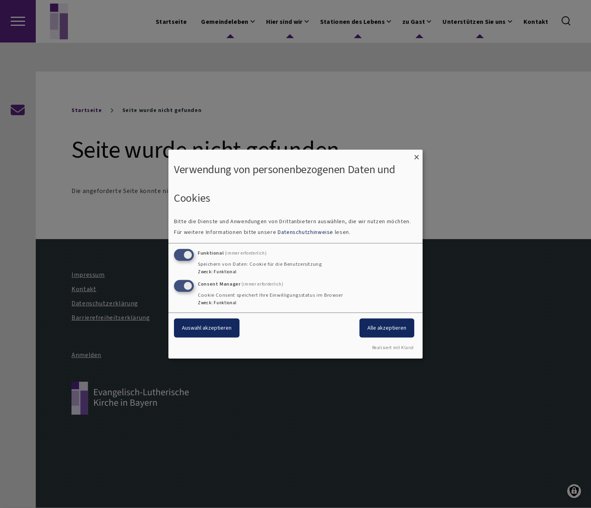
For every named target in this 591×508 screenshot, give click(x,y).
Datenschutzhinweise (305, 232)
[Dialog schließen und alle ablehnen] (417, 154)
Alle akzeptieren (386, 328)
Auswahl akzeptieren (207, 328)
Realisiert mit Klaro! (393, 348)
